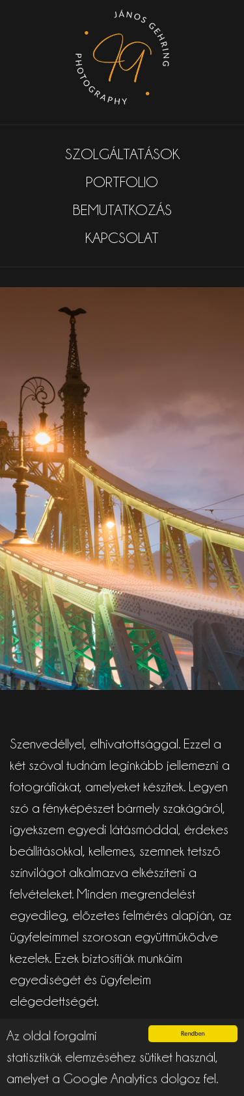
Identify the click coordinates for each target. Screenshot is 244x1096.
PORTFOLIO (122, 182)
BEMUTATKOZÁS (122, 210)
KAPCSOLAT (122, 238)
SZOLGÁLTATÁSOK (122, 154)
